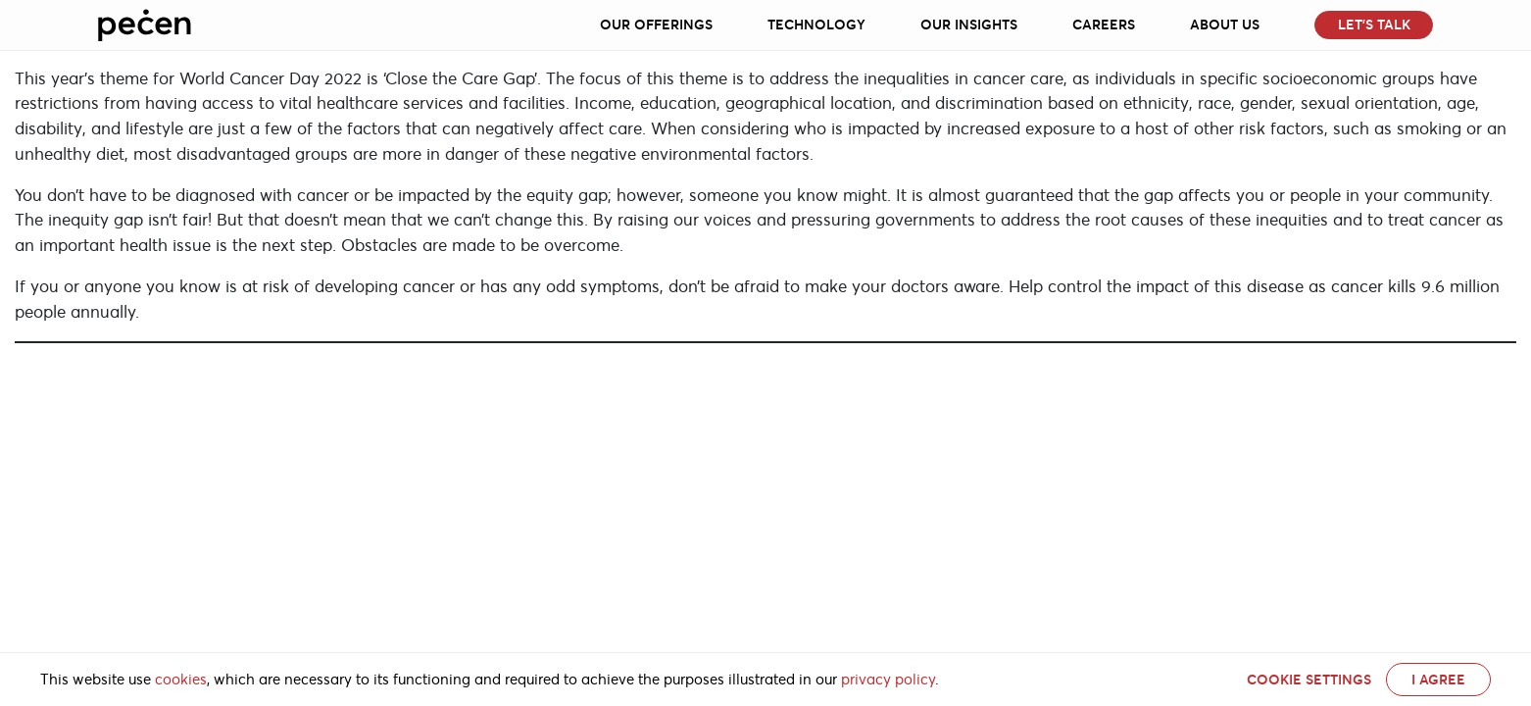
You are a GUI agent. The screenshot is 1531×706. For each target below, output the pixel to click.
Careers (1103, 24)
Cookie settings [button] (1309, 679)
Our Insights (968, 24)
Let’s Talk (1374, 24)
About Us (1224, 24)
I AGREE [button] (1438, 679)
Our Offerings (656, 24)
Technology (816, 24)
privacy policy (888, 679)
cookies (181, 679)
